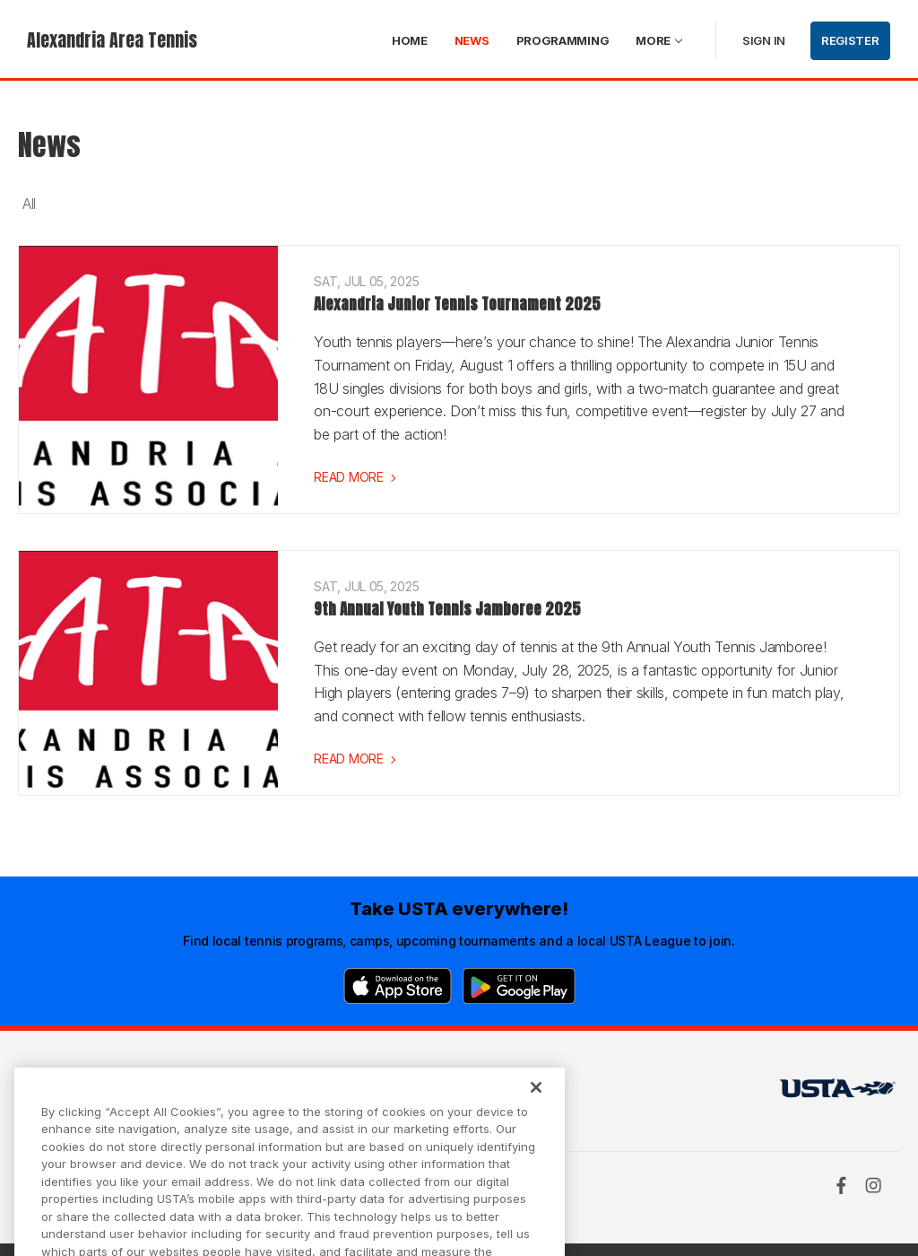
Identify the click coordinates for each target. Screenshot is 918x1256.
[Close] (536, 1104)
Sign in (763, 40)
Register (850, 40)
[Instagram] (873, 1185)
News (472, 40)
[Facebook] (841, 1185)
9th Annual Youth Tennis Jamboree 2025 (447, 609)
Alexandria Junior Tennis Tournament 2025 (457, 304)
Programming (563, 40)
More (653, 40)
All (29, 204)
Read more (348, 476)
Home (410, 40)
